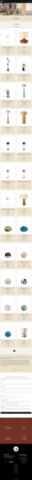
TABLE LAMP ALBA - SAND (8, 209)
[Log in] (26, 1)
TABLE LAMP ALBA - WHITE (8, 48)
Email (2, 381)
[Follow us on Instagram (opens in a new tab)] (12, 461)
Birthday (2, 395)
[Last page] (21, 351)
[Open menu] (30, 1)
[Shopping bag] (28, 1)
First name (3, 386)
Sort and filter (16, 24)
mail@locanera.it (23, 462)
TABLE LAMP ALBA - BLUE (24, 154)
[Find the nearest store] (24, 1)
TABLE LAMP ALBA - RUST (24, 182)
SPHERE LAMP (8, 262)
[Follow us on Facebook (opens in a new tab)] (10, 461)
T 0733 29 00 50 (23, 460)
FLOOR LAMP (8, 75)
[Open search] (23, 1)
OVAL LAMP (8, 236)
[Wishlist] (21, 1)
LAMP (24, 47)
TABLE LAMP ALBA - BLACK (8, 155)
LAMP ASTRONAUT (24, 75)
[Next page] (19, 351)
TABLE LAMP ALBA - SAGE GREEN (8, 182)
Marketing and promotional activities (12, 403)
